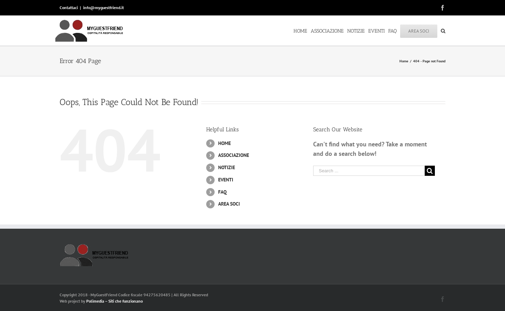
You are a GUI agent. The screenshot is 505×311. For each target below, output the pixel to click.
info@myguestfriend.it (103, 7)
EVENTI (225, 180)
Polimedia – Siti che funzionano (114, 301)
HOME (224, 143)
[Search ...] (369, 171)
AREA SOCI (229, 204)
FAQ (222, 192)
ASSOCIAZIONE (233, 155)
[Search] (443, 30)
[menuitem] (302, 30)
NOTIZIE (226, 167)
